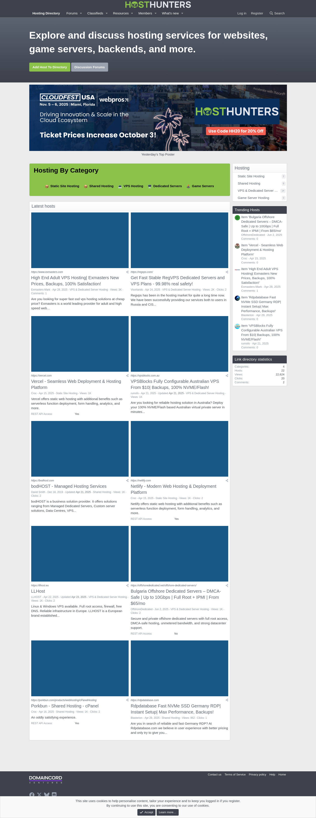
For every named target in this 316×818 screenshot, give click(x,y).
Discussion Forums (89, 67)
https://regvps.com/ (142, 273)
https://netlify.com (141, 483)
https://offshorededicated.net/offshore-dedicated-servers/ (164, 589)
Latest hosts (43, 206)
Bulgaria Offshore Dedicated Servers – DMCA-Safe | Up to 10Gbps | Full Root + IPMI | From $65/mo (176, 601)
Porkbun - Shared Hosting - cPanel (65, 710)
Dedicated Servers (167, 186)
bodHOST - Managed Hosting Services (69, 489)
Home (282, 774)
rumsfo (135, 395)
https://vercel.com (41, 377)
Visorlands (137, 290)
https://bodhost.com (42, 483)
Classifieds (95, 13)
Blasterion (136, 722)
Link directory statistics (253, 359)
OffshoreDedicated (142, 613)
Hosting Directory (46, 13)
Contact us (214, 774)
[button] (81, 13)
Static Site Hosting (64, 186)
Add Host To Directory (50, 67)
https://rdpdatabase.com (145, 705)
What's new (170, 13)
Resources (121, 13)
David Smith (38, 494)
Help (272, 774)
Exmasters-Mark (40, 290)
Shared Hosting (101, 186)
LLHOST (36, 600)
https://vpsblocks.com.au (145, 377)
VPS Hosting (133, 186)
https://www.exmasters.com (47, 273)
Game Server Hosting (253, 198)
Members (145, 13)
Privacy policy (257, 774)
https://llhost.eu (40, 589)
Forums (72, 13)
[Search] (277, 13)
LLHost (38, 595)
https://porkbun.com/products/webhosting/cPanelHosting (64, 705)
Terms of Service (235, 774)
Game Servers (203, 186)
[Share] (127, 273)
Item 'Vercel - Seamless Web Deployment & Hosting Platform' (262, 249)
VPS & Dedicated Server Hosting (89, 290)
